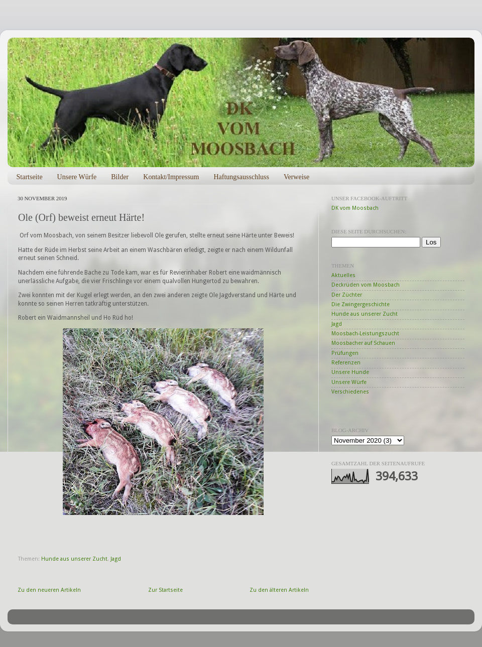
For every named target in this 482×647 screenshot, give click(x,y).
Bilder (120, 177)
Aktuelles (343, 275)
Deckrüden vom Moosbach (365, 285)
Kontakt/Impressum (171, 177)
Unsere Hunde (350, 372)
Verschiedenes (350, 392)
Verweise (296, 177)
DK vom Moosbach (355, 208)
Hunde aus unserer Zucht (74, 559)
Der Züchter (346, 295)
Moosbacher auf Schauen (363, 343)
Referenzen (345, 362)
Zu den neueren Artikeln (49, 590)
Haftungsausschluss (241, 177)
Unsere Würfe (77, 177)
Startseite (30, 177)
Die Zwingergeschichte (360, 304)
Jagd (115, 559)
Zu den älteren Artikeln (279, 590)
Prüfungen (344, 353)
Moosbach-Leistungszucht (365, 333)
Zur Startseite (165, 590)
